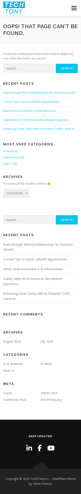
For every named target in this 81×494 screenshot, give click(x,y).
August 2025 (12, 341)
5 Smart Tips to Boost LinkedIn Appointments (31, 102)
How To (8, 164)
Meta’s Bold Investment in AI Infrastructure (29, 111)
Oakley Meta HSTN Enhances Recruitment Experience (36, 120)
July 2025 (47, 341)
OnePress (59, 479)
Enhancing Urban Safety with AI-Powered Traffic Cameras (38, 129)
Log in (7, 393)
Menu (73, 8)
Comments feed (14, 400)
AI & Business (11, 157)
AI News (8, 151)
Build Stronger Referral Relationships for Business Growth (39, 92)
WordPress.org (51, 400)
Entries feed (49, 393)
